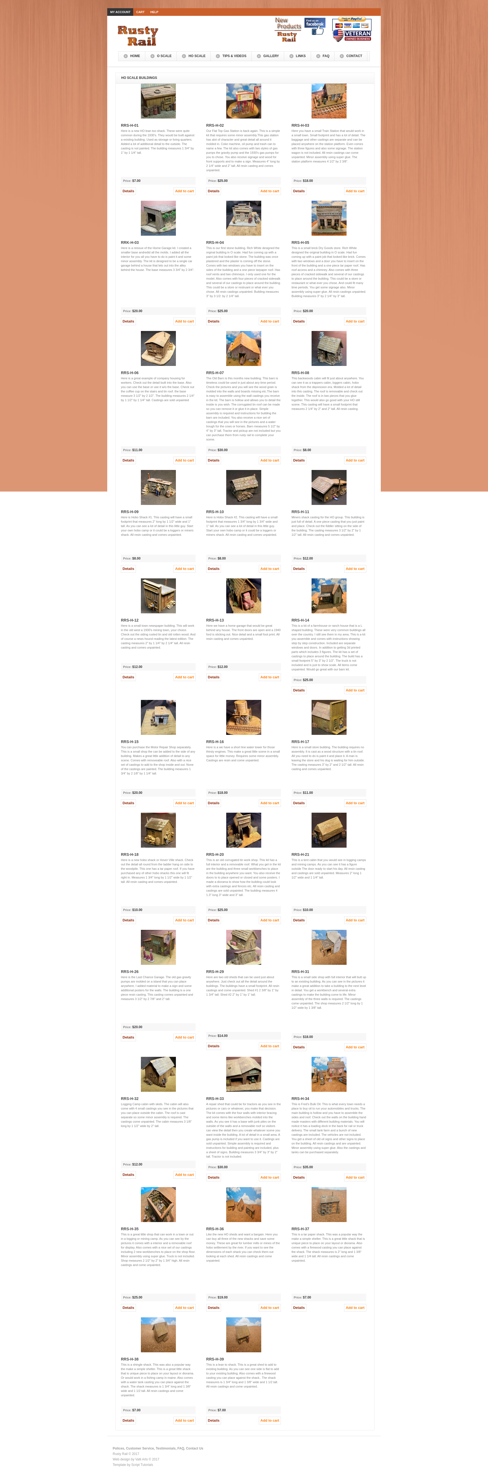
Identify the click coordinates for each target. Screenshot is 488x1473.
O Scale (164, 56)
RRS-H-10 (215, 512)
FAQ (326, 56)
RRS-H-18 (130, 854)
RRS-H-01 (130, 125)
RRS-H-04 (215, 242)
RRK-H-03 (130, 242)
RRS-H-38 (130, 1359)
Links (301, 56)
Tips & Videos (234, 56)
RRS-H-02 (215, 125)
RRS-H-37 (300, 1229)
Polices (118, 1448)
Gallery (271, 56)
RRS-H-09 (130, 512)
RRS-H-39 (215, 1359)
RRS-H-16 (215, 742)
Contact (354, 56)
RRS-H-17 (300, 742)
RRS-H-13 (215, 620)
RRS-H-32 (130, 1098)
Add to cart (184, 191)
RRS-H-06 (130, 373)
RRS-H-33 (215, 1098)
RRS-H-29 (215, 971)
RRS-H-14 (300, 620)
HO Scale (196, 56)
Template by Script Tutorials (133, 1465)
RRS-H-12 (130, 620)
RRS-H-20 (215, 854)
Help (154, 12)
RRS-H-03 (300, 125)
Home (135, 56)
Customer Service (140, 1448)
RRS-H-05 (300, 242)
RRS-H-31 (300, 971)
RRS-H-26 (130, 971)
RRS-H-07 (215, 373)
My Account (120, 12)
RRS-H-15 (130, 742)
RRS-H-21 (300, 854)
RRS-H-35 (130, 1229)
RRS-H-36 (215, 1229)
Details (128, 191)
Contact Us (194, 1448)
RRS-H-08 (300, 373)
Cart (140, 12)
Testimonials (165, 1448)
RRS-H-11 (300, 512)
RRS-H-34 (300, 1098)
